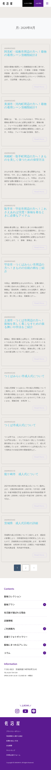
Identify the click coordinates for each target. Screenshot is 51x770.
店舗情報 (8, 620)
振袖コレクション (12, 596)
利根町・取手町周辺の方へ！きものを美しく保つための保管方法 (25, 157)
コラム (7, 652)
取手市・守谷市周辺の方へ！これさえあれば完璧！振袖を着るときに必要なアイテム (25, 212)
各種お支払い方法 (12, 741)
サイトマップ (10, 750)
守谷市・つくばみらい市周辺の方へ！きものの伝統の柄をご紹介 (24, 267)
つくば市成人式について (20, 425)
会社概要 (9, 745)
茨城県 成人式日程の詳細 (21, 523)
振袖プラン (9, 604)
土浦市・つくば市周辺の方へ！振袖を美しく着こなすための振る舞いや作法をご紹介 (24, 323)
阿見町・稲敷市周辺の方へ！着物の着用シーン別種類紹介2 (25, 53)
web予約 (38, 3)
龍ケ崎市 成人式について (21, 474)
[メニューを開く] (47, 3)
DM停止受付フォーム (13, 755)
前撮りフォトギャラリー (15, 636)
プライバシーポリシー (13, 731)
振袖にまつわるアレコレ (15, 644)
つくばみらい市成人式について (24, 376)
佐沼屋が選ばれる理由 (14, 612)
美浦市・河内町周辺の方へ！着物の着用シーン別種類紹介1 (25, 105)
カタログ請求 (28, 3)
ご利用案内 (9, 628)
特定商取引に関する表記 (14, 736)
